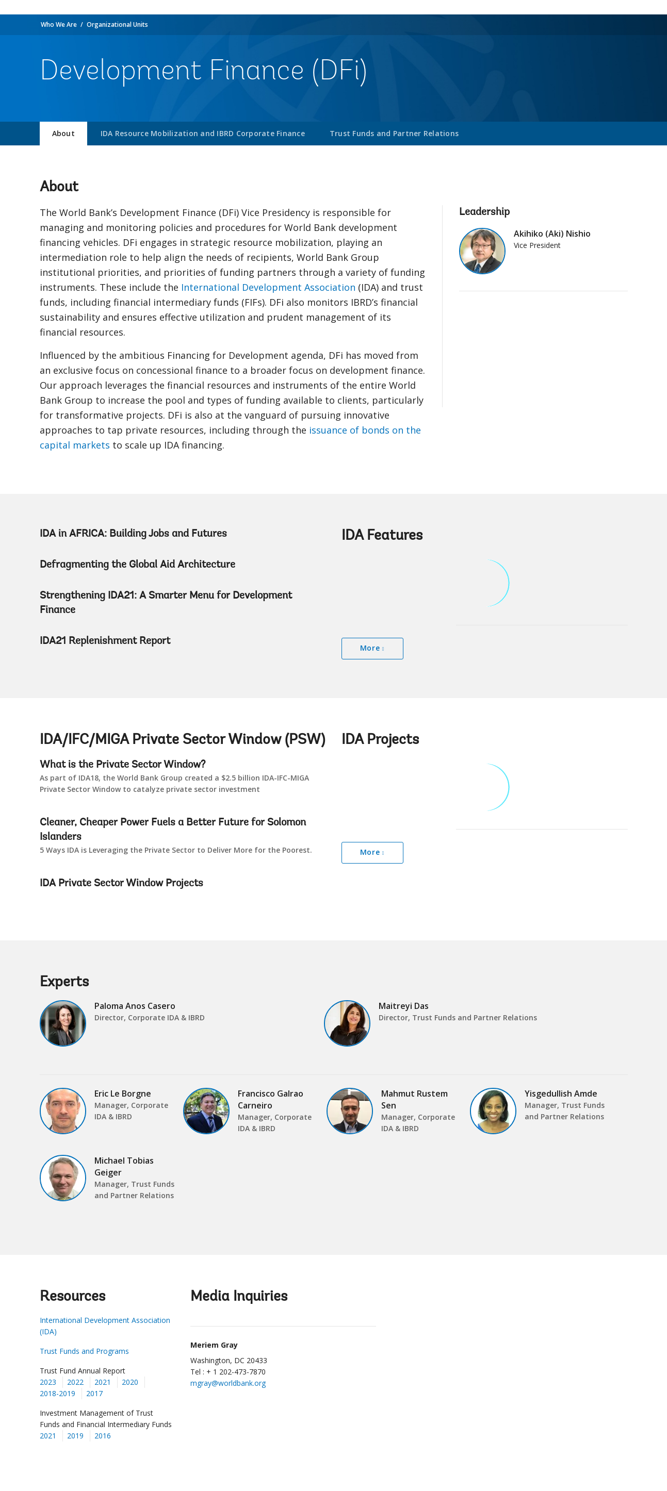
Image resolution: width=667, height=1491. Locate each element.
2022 (75, 1382)
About (63, 133)
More (370, 648)
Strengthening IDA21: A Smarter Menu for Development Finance (166, 603)
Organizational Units (117, 24)
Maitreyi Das (404, 1006)
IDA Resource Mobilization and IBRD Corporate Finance (203, 133)
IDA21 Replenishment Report (105, 641)
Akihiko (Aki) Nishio (552, 233)
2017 (94, 1393)
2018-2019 (57, 1393)
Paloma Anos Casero (134, 1006)
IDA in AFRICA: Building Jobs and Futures (133, 534)
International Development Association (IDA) (105, 1325)
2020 (130, 1382)
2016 (102, 1435)
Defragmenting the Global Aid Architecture (137, 565)
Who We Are (59, 24)
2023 (48, 1382)
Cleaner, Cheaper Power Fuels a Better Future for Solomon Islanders (173, 830)
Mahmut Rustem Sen (414, 1099)
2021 (102, 1382)
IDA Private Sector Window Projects (121, 884)
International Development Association (268, 287)
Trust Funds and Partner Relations (394, 133)
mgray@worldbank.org (228, 1383)
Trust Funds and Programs (84, 1351)
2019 (75, 1435)
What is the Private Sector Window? (122, 765)
